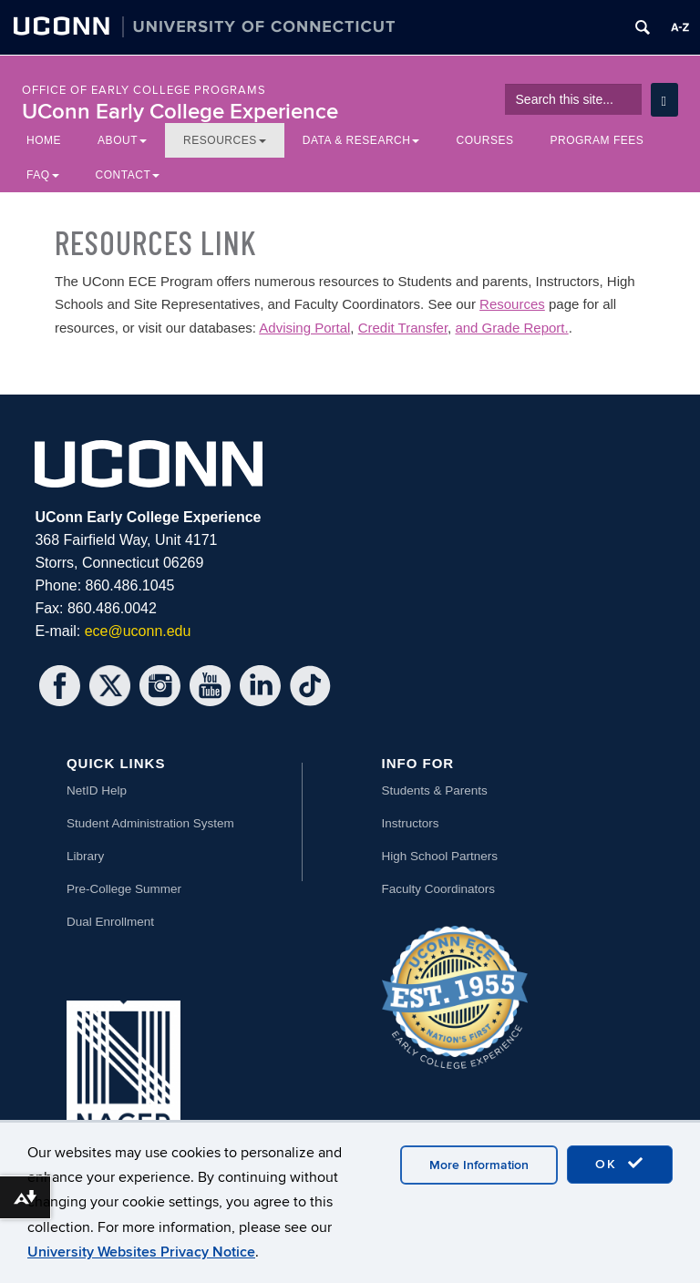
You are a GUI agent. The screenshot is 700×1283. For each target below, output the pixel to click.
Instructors (410, 823)
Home (43, 140)
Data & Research (361, 140)
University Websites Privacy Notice (141, 1252)
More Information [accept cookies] (479, 1165)
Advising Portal (304, 327)
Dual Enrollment (110, 922)
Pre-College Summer (124, 889)
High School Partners (440, 856)
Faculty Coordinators (439, 889)
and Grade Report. (511, 327)
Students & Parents (435, 790)
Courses (484, 140)
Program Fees (596, 140)
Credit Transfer (403, 327)
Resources (224, 140)
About (122, 140)
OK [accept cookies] (619, 1163)
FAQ (42, 175)
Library (85, 856)
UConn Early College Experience (180, 111)
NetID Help (97, 790)
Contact (128, 175)
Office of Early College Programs (144, 90)
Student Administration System (150, 823)
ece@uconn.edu (138, 631)
